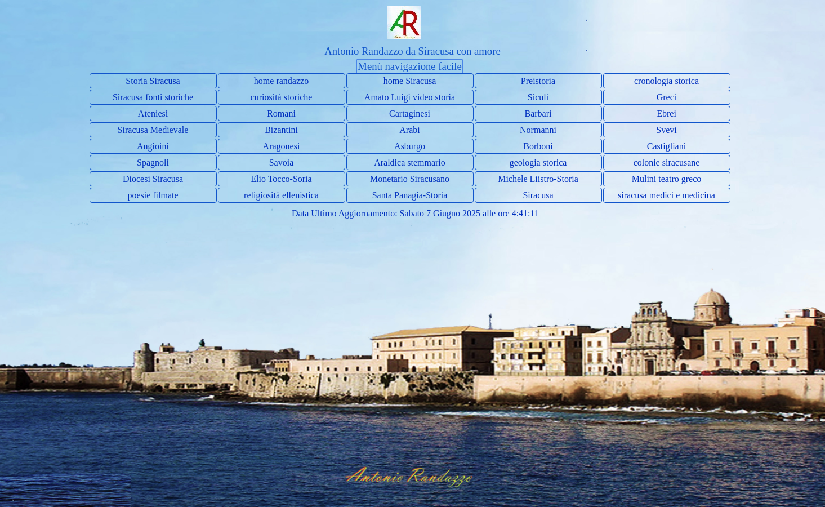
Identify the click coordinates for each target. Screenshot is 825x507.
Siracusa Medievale (153, 130)
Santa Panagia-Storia (410, 195)
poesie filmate (152, 195)
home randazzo (281, 81)
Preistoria (538, 81)
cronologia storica (666, 81)
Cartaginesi (409, 113)
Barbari (538, 113)
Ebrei (666, 113)
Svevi (666, 130)
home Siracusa (409, 81)
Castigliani (666, 146)
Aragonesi (281, 146)
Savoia (281, 162)
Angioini (153, 146)
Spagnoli (153, 162)
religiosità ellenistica (281, 195)
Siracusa (538, 195)
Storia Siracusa (153, 81)
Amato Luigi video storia (409, 97)
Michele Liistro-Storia (538, 179)
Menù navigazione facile (409, 66)
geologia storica (538, 162)
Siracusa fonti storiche (153, 97)
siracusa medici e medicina (666, 195)
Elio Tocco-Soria (281, 179)
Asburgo (409, 146)
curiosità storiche (282, 97)
